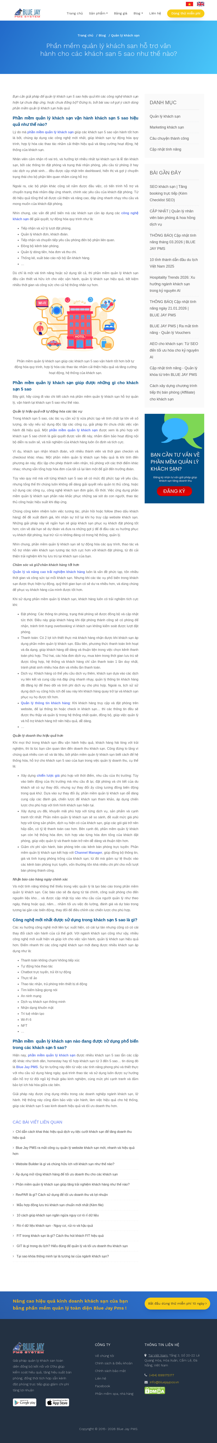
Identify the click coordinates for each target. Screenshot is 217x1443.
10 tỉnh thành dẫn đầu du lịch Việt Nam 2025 (174, 266)
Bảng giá (120, 13)
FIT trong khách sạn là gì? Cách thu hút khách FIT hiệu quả (60, 1235)
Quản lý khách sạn (165, 116)
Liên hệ (155, 13)
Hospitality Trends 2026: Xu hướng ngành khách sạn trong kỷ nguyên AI (172, 287)
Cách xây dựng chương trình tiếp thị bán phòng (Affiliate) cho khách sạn (173, 396)
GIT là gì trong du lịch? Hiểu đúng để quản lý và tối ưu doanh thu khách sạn (72, 1246)
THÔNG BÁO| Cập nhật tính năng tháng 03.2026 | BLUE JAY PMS (173, 245)
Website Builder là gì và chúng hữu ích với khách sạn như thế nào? (65, 1164)
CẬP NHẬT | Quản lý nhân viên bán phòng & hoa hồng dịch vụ (172, 221)
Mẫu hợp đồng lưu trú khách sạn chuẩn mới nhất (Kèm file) (60, 1205)
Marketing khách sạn (167, 127)
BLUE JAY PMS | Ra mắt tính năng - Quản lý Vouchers (174, 332)
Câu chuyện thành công (169, 138)
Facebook (102, 1386)
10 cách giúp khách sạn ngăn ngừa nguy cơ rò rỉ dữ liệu (58, 1215)
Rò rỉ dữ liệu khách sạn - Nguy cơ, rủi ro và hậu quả (55, 1225)
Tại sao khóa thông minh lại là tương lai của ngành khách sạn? (63, 1256)
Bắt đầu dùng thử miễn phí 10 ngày (177, 1303)
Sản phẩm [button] (97, 13)
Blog (102, 35)
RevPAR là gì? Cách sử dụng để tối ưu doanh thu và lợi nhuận (62, 1194)
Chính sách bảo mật (110, 1371)
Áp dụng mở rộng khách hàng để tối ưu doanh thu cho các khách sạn (67, 1174)
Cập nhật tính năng (165, 149)
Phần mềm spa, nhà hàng (114, 1394)
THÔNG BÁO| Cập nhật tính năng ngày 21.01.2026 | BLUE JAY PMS (173, 312)
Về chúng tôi (104, 1356)
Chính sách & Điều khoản (114, 1363)
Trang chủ (75, 13)
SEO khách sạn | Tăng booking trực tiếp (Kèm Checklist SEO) (168, 197)
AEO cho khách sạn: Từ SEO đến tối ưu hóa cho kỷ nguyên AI (174, 354)
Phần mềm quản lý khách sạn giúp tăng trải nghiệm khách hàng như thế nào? (73, 1184)
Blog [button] (137, 13)
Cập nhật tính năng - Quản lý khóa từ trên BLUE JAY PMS (173, 375)
